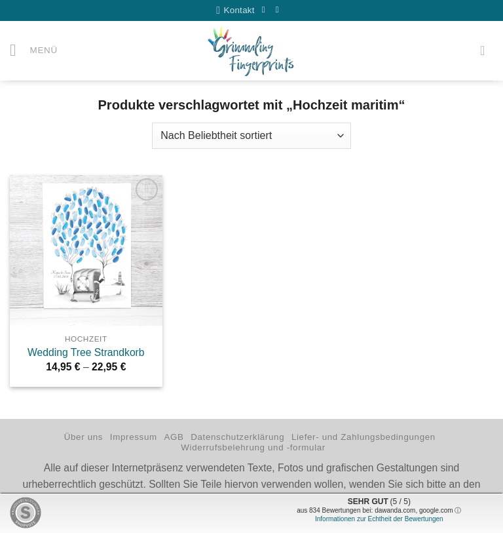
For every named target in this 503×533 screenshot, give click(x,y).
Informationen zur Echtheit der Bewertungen (379, 519)
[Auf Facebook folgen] (267, 10)
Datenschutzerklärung (237, 438)
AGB (173, 438)
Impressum (133, 438)
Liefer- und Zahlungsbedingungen (363, 438)
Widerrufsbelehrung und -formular (253, 448)
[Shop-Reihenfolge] (251, 136)
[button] (34, 51)
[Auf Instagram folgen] (280, 10)
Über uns (83, 438)
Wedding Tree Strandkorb (86, 353)
